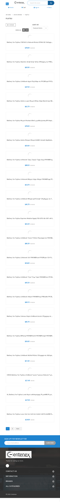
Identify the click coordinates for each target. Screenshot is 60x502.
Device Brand (18, 15)
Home (9, 15)
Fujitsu (27, 15)
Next (18, 429)
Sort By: (35, 25)
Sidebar (10, 25)
